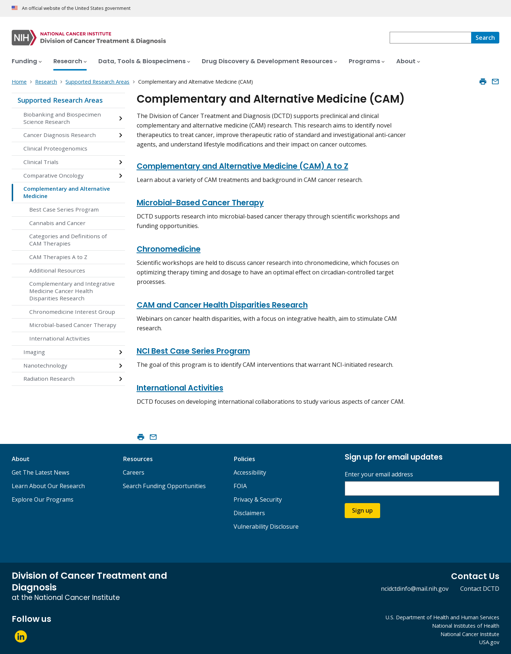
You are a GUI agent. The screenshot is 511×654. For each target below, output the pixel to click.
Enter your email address (379, 474)
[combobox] (430, 37)
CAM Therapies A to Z (58, 257)
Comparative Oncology (53, 175)
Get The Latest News (40, 472)
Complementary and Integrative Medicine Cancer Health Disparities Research (72, 291)
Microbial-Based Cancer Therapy (200, 202)
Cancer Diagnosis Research (59, 134)
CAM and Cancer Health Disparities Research (222, 305)
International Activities (59, 338)
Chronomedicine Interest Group (72, 311)
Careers (133, 472)
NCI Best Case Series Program (193, 351)
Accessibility (250, 472)
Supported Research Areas (60, 100)
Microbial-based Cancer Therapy (72, 324)
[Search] (485, 37)
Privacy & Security (258, 499)
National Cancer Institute (469, 634)
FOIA (240, 486)
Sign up (362, 510)
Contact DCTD (479, 589)
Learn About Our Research (48, 486)
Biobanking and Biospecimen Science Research (62, 118)
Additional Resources (57, 270)
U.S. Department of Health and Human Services (442, 617)
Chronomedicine (169, 249)
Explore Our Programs (42, 499)
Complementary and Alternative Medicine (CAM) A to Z (242, 166)
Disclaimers (249, 513)
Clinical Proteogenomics (55, 148)
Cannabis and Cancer (57, 223)
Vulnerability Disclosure (266, 526)
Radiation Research (49, 378)
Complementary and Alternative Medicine (66, 192)
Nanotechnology (45, 365)
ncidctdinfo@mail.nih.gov (414, 589)
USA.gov (489, 642)
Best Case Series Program (64, 209)
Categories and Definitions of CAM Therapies (68, 239)
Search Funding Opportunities (164, 486)
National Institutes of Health (465, 625)
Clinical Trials (40, 162)
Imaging (34, 351)
